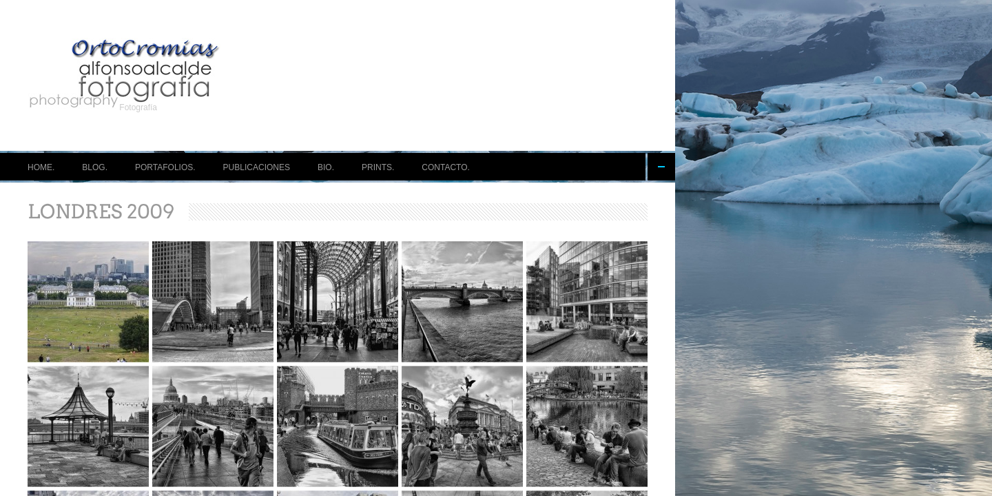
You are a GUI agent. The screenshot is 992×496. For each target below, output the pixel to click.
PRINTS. (378, 167)
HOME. (41, 167)
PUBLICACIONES (256, 167)
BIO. (326, 167)
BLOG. (94, 167)
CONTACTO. (446, 167)
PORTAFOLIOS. (165, 167)
